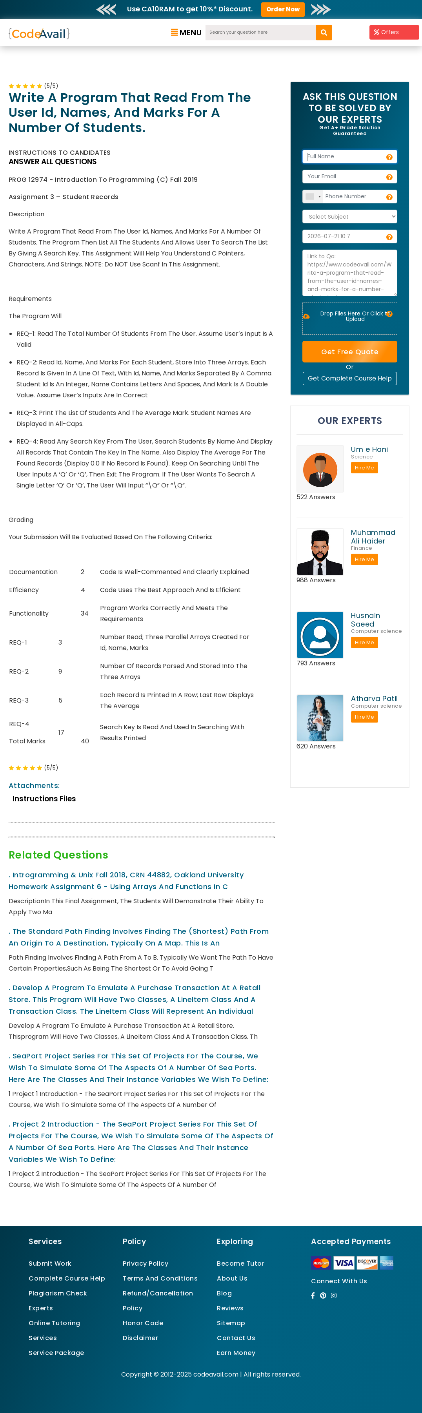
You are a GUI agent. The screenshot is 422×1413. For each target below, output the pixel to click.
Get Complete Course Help (350, 378)
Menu (186, 32)
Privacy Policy (145, 1263)
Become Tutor (240, 1263)
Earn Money (236, 1352)
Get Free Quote (349, 352)
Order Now (283, 9)
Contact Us (236, 1337)
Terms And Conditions (160, 1278)
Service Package (56, 1352)
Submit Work (50, 1263)
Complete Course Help (67, 1278)
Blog (224, 1293)
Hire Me (364, 467)
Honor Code (143, 1323)
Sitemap (231, 1323)
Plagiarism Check (58, 1293)
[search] (324, 32)
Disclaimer (140, 1337)
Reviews (230, 1308)
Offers (386, 32)
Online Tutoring (54, 1323)
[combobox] (313, 196)
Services (43, 1337)
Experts (41, 1308)
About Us (232, 1278)
